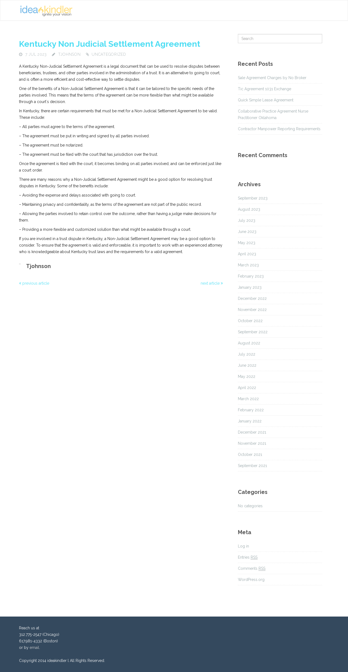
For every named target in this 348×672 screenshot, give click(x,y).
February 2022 (251, 410)
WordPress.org (251, 579)
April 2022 (247, 387)
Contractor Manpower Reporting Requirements (279, 129)
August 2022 (249, 343)
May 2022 (246, 376)
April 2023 (247, 254)
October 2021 (250, 454)
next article (212, 283)
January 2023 (250, 287)
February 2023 (251, 276)
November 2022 (252, 309)
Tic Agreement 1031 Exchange (264, 89)
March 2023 (248, 265)
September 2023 (253, 198)
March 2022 (248, 399)
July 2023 (246, 220)
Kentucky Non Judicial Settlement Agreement (109, 44)
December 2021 (252, 432)
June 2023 (247, 231)
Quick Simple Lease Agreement (265, 100)
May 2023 (246, 243)
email (34, 647)
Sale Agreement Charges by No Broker (272, 78)
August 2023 (249, 209)
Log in (243, 546)
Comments (251, 568)
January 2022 (250, 421)
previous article (34, 283)
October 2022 (250, 321)
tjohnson (69, 54)
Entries (247, 557)
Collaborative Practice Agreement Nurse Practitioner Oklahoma (273, 114)
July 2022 (246, 354)
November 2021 (252, 443)
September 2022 (253, 332)
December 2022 (252, 298)
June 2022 (247, 365)
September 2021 (252, 465)
